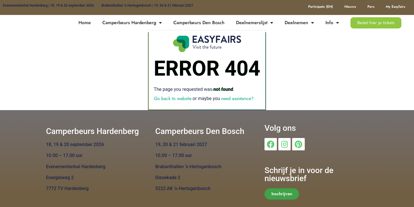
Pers (370, 6)
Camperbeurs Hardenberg (132, 23)
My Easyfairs (395, 6)
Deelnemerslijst (254, 23)
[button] (375, 22)
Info (332, 23)
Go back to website (172, 98)
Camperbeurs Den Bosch (199, 22)
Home (84, 22)
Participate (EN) (320, 6)
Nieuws (350, 6)
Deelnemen (299, 23)
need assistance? (237, 98)
